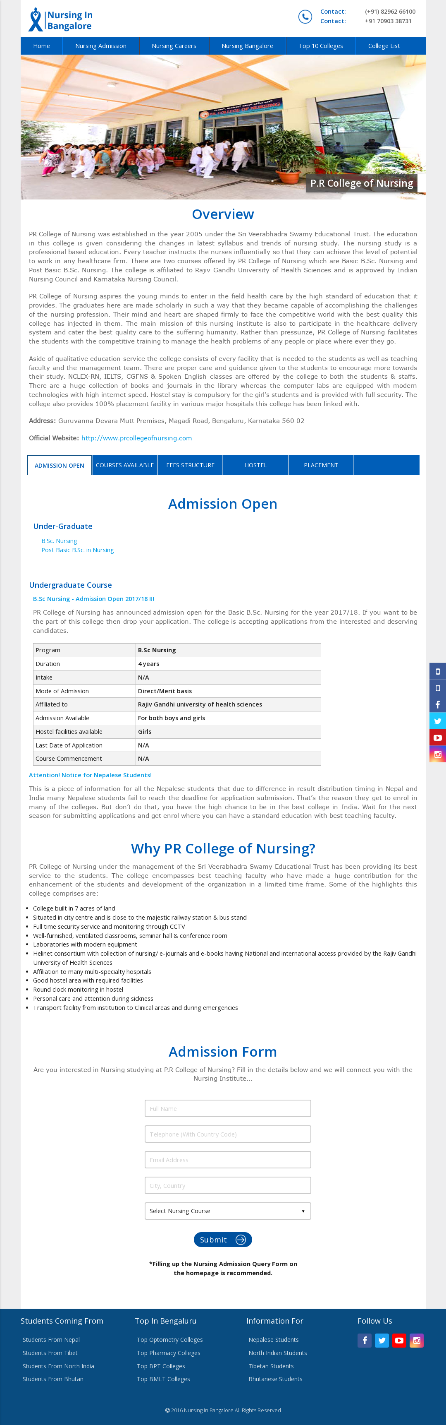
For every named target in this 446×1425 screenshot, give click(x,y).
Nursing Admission (100, 46)
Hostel (256, 465)
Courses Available (125, 465)
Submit (223, 1240)
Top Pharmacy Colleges (168, 1353)
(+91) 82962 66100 (367, 11)
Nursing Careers (174, 46)
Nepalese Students (273, 1339)
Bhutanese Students (275, 1379)
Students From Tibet (50, 1353)
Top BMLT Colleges (163, 1379)
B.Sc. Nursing (59, 541)
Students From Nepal (51, 1339)
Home (41, 46)
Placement (321, 465)
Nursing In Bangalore (209, 1410)
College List (384, 46)
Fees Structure (190, 465)
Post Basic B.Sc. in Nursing (77, 550)
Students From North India (58, 1366)
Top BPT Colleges (161, 1366)
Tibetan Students (271, 1366)
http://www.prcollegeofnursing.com (136, 438)
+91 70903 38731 (366, 21)
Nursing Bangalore (247, 46)
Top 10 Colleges (320, 46)
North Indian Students (277, 1353)
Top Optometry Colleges (170, 1339)
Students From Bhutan (53, 1379)
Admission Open (59, 465)
